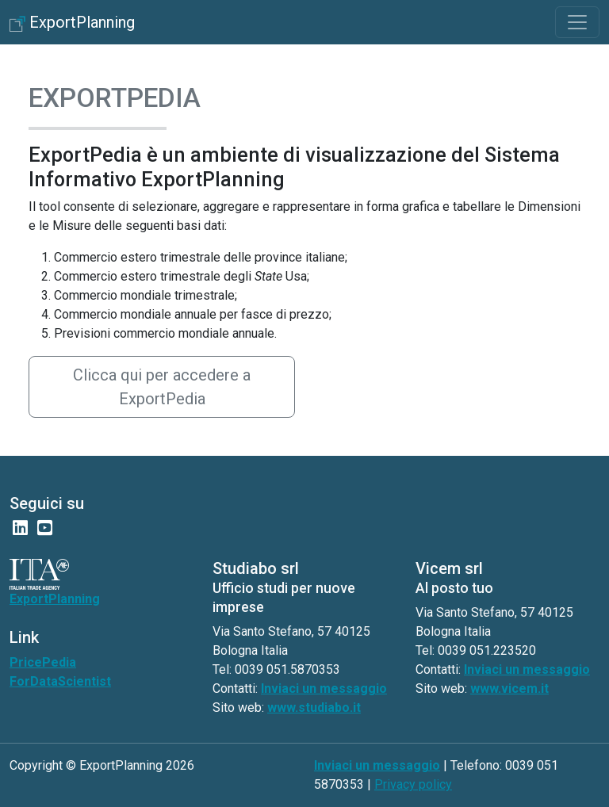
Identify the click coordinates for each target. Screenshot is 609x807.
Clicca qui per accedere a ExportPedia (162, 386)
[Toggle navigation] (577, 22)
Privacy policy (413, 784)
